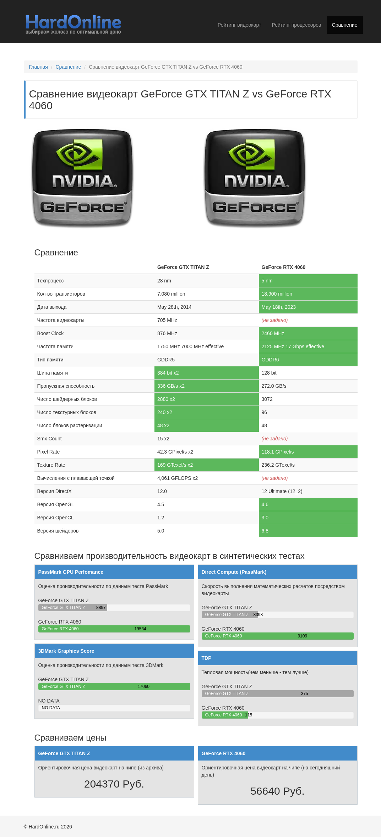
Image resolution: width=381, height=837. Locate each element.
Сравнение (345, 25)
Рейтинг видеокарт (239, 25)
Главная (38, 67)
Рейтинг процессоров (296, 25)
